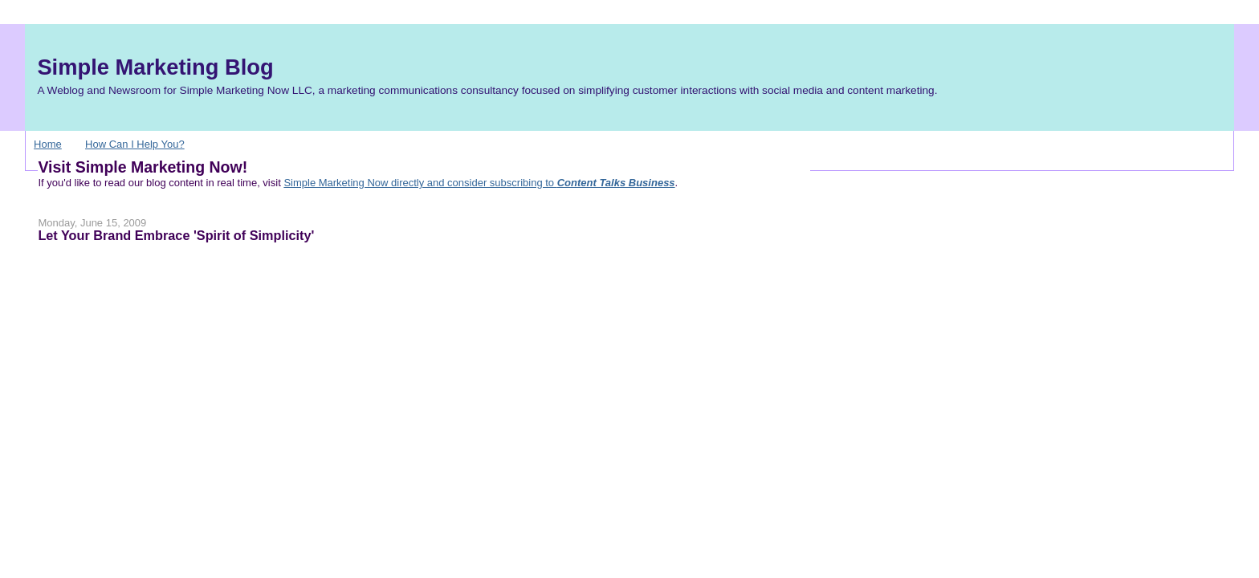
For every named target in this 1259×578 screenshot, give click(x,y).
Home (48, 144)
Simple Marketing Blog (155, 67)
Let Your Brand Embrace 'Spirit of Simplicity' (176, 235)
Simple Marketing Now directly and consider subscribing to (478, 183)
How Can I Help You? (135, 144)
